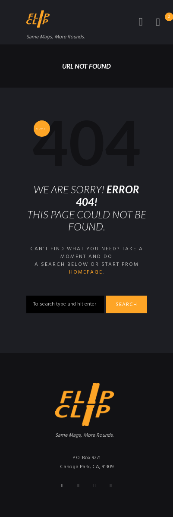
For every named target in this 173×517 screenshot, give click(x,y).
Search (126, 304)
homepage (86, 272)
